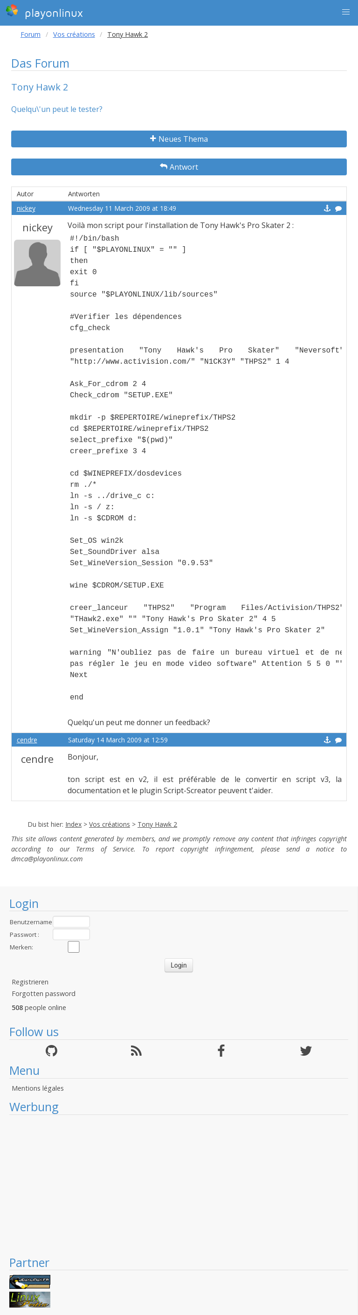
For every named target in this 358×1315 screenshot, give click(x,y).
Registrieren (30, 981)
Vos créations (74, 34)
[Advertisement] (178, 1185)
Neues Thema (179, 139)
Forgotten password (44, 993)
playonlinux (44, 12)
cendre (27, 739)
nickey (26, 208)
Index (73, 824)
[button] (346, 12)
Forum (31, 34)
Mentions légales (38, 1088)
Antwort (179, 167)
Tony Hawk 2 (157, 824)
